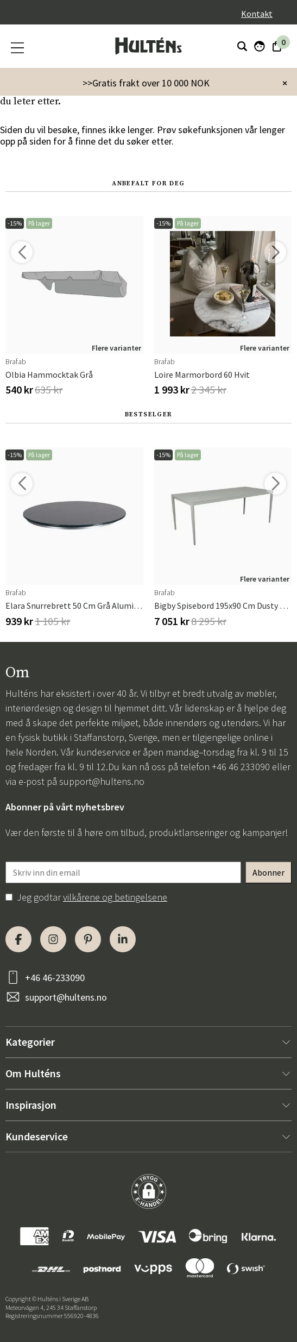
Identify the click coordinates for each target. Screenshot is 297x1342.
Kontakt (257, 13)
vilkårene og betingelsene (115, 897)
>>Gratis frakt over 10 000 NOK (146, 83)
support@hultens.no (101, 781)
